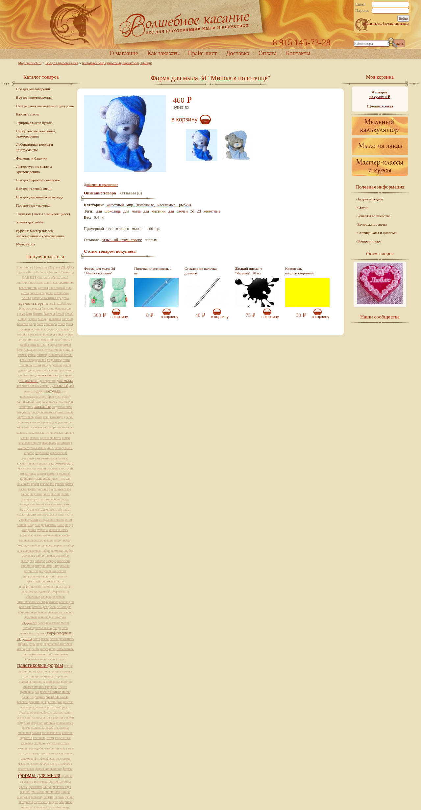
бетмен (32, 319)
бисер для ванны (49, 319)
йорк (53, 427)
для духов (65, 370)
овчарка (46, 596)
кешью (34, 438)
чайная (47, 787)
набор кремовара (53, 550)
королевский (58, 453)
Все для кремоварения (34, 97)
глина (66, 360)
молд (31, 525)
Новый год (66, 272)
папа (65, 628)
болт (40, 324)
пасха (45, 639)
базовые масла (30, 308)
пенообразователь (62, 639)
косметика (29, 458)
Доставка (237, 53)
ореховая (52, 602)
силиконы (37, 727)
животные (212, 211)
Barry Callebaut (38, 272)
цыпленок (35, 787)
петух (44, 649)
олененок (58, 596)
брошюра (50, 324)
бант (29, 314)
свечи (20, 717)
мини (68, 519)
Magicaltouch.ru (29, 63)
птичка (62, 687)
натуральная (43, 566)
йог (46, 427)
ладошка (36, 494)
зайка (38, 417)
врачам (22, 355)
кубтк (69, 484)
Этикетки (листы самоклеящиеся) (43, 214)
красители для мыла (35, 478)
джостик (52, 370)
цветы (23, 787)
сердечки (23, 722)
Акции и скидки (370, 199)
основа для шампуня (52, 617)
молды (39, 525)
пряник (52, 687)
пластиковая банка (52, 659)
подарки (37, 671)
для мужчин (47, 381)
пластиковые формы (40, 665)
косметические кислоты (33, 463)
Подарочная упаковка (33, 205)
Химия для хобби (30, 222)
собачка (67, 733)
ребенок (22, 702)
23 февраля (39, 267)
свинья (47, 717)
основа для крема (50, 612)
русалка (24, 712)
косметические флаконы (43, 468)
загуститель (25, 417)
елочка (53, 401)
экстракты (26, 802)
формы (67, 769)
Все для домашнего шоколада (39, 197)
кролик (59, 484)
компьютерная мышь (32, 448)
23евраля (54, 267)
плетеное (24, 671)
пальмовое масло (57, 622)
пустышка (27, 692)
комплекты (49, 442)
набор (58, 540)
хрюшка (67, 776)
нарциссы (27, 566)
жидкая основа (62, 407)
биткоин (67, 319)
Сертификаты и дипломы (377, 233)
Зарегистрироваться (396, 23)
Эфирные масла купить (34, 123)
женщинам (26, 407)
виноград (48, 334)
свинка (37, 717)
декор (67, 365)
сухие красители (58, 743)
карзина (34, 432)
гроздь (46, 365)
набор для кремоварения (48, 545)
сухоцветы (24, 748)
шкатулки (23, 797)
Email (360, 4)
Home (210, 24)
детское (41, 370)
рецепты (34, 702)
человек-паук (62, 787)
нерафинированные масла (37, 586)
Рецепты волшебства (374, 216)
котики (41, 473)
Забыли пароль (372, 23)
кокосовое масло (29, 442)
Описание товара (100, 193)
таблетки (53, 748)
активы (43, 288)
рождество (48, 702)
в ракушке (34, 334)
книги (66, 438)
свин (28, 717)
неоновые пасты (52, 581)
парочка (41, 633)
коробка (29, 453)
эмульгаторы (42, 802)
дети (32, 370)
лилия (65, 494)
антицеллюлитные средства (50, 298)
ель (61, 401)
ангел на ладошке (41, 293)
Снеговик (43, 277)
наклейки (63, 561)
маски (21, 514)
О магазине (124, 53)
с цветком (56, 712)
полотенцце (30, 676)
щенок (69, 797)
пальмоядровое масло (37, 628)
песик (35, 649)
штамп (48, 797)
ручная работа (39, 712)
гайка (32, 355)
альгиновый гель (60, 288)
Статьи (363, 208)
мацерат (23, 519)
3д (72, 267)
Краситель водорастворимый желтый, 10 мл (299, 273)
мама (66, 504)
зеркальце (47, 422)
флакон (65, 758)
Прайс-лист (202, 53)
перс (39, 643)
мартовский (54, 509)
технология (26, 753)
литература (29, 499)
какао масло (65, 427)
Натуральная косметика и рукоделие (45, 106)
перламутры (27, 643)
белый (60, 314)
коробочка (42, 453)
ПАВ (25, 277)
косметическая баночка (52, 458)
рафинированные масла (51, 697)
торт (38, 753)
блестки (22, 324)
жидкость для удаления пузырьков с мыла (45, 412)
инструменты (34, 427)
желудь (69, 401)
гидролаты (54, 360)
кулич (23, 489)
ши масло (37, 792)
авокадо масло (48, 282)
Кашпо (54, 272)
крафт (35, 484)
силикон (49, 722)
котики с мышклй (59, 473)
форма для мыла (51, 763)
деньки (22, 370)
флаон (35, 763)
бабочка (66, 303)
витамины (47, 339)
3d (192, 211)
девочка (57, 365)
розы (50, 707)
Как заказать (163, 53)
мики (34, 519)
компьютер (64, 442)
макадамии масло (32, 504)
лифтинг (43, 499)
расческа (28, 697)
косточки (67, 468)
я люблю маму (40, 807)
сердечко (36, 722)
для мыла (132, 211)
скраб (49, 727)
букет (61, 324)
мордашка (29, 530)
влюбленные (63, 339)
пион (50, 654)
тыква (56, 753)
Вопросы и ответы (372, 224)
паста (36, 639)
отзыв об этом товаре (122, 240)
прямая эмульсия (34, 687)
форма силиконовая (49, 769)
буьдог (50, 329)
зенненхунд (57, 417)
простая (66, 681)
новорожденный (40, 591)
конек (50, 448)
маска (66, 509)
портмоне (61, 676)
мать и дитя (65, 514)
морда (69, 525)
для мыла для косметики (32, 386)
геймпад (42, 355)
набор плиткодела (48, 555)
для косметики (46, 375)
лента (46, 494)
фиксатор (52, 758)
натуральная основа (52, 571)
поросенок (46, 676)
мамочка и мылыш (32, 509)
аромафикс (52, 303)
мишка (22, 525)
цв (21, 781)
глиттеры (25, 365)
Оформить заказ (380, 106)
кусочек (42, 489)
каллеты (22, 432)
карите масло (49, 432)
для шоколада (108, 211)
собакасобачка (51, 733)
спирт (50, 738)
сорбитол (26, 738)
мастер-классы (47, 514)
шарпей (25, 792)
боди (32, 324)
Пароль (362, 10)
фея (42, 758)
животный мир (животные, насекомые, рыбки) (117, 63)
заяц (46, 417)
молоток (50, 525)
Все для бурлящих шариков (38, 180)
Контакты (298, 53)
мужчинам (40, 535)
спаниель (39, 738)
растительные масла (55, 692)
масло (31, 514)
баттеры (49, 314)
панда (57, 628)
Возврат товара (370, 241)
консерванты (64, 448)
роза (59, 702)
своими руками (63, 717)
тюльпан (66, 753)
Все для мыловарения (61, 63)
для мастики (154, 211)
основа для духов (44, 607)
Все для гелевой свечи (33, 188)
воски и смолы (52, 349)
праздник (39, 681)
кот (22, 473)
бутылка (39, 329)
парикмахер (27, 633)
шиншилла (52, 792)
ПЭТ (33, 277)
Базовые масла (27, 114)
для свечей (177, 211)
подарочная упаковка (57, 671)
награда (51, 561)
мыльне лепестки (31, 540)
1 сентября (23, 267)
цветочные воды (60, 781)
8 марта (22, 272)
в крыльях (63, 329)
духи (58, 396)
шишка (65, 792)
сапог (68, 712)
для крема (65, 375)
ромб (58, 707)
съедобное (39, 748)
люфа (64, 499)
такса (63, 748)
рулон (66, 707)
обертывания (60, 591)
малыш (57, 504)
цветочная (40, 781)
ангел (25, 293)
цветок (28, 781)
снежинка (24, 733)
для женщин (26, 375)
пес (28, 649)
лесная (55, 494)
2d (199, 211)
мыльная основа (59, 535)
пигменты (39, 654)
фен (36, 758)
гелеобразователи (61, 355)
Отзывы (128, 193)
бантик (38, 314)
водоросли (34, 349)
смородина (61, 727)
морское (42, 530)
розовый (40, 707)
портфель (25, 681)
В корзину (184, 119)
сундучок (40, 743)
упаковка (27, 758)
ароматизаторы (31, 303)
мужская (26, 535)
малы (48, 504)
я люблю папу (60, 807)
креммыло (47, 484)
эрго (55, 802)
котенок (30, 473)
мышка (48, 540)
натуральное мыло (36, 576)
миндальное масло (51, 519)
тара (71, 748)
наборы (40, 561)
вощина (68, 349)
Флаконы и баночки (31, 158)
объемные (33, 596)
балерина (48, 308)
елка (45, 401)
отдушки (29, 622)
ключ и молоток (50, 438)
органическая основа (31, 602)
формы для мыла (39, 775)
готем (37, 365)
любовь (55, 499)
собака (36, 733)
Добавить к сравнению (101, 185)
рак (37, 692)
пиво (52, 649)
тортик (46, 753)
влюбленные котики (33, 344)
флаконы (24, 763)
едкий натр (33, 401)
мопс (60, 525)
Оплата (268, 53)
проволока (53, 681)
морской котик (58, 530)
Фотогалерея (380, 253)
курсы (32, 489)
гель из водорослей (33, 360)
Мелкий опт (25, 244)
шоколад (36, 797)
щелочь (59, 797)
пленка (68, 666)
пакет (41, 622)
